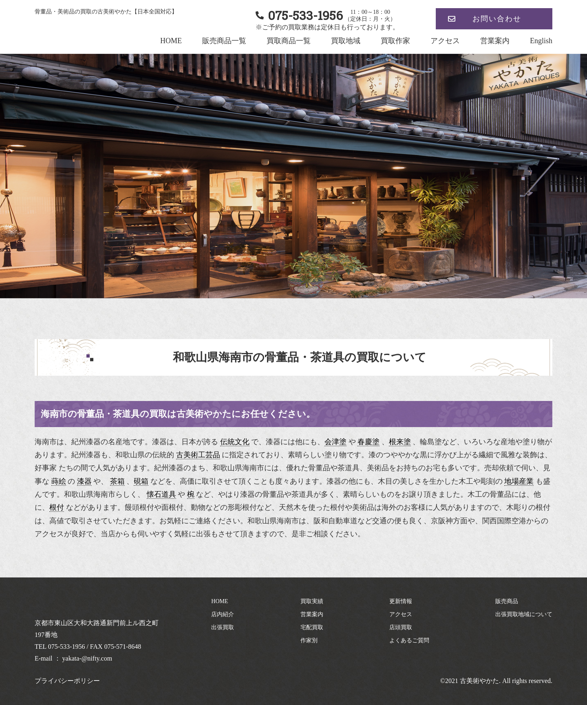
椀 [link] (190, 494)
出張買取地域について (523, 614)
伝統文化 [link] (234, 442)
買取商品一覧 (289, 41)
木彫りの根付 (528, 507)
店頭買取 (400, 627)
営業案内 (495, 41)
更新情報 (400, 601)
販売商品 (506, 601)
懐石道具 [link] (161, 494)
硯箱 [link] (141, 481)
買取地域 (345, 41)
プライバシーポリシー (67, 680)
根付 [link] (56, 507)
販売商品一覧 (224, 41)
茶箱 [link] (117, 481)
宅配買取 (311, 627)
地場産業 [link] (519, 481)
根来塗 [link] (400, 442)
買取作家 (395, 41)
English (541, 41)
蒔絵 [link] (58, 481)
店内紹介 (222, 614)
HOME (171, 41)
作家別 (309, 640)
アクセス (445, 41)
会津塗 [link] (335, 442)
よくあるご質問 (409, 640)
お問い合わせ (496, 19)
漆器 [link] (84, 481)
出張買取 (222, 627)
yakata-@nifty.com (87, 658)
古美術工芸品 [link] (198, 455)
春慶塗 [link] (368, 442)
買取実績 (311, 601)
